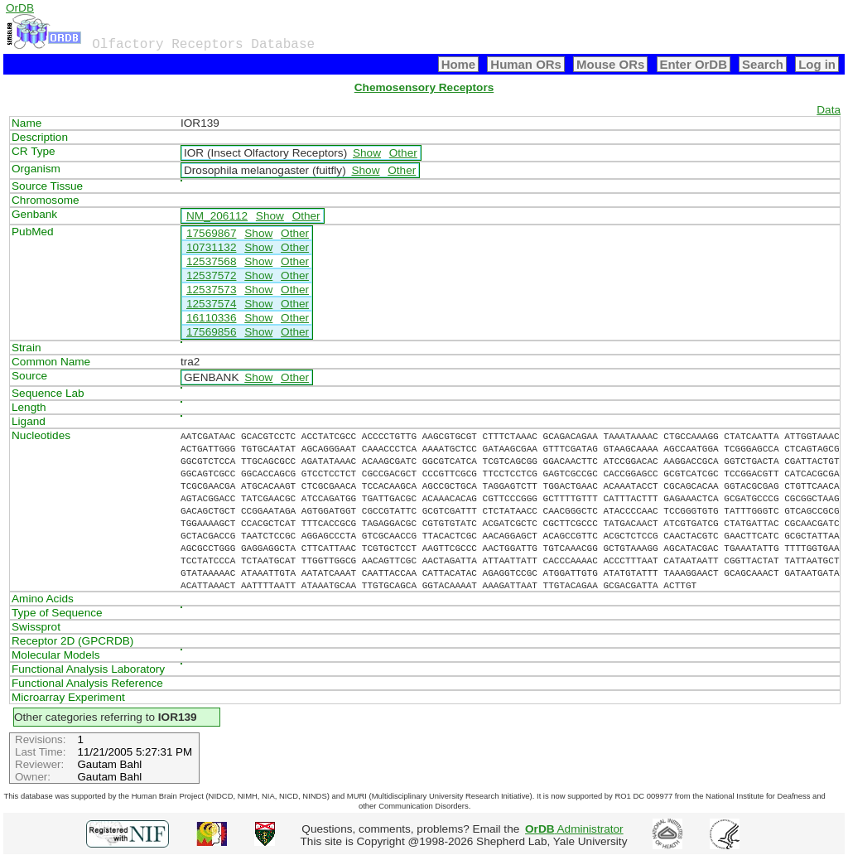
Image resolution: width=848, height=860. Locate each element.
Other (403, 153)
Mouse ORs (610, 64)
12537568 (211, 261)
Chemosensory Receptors (424, 87)
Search (762, 64)
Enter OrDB (693, 64)
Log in (817, 64)
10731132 (211, 247)
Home (458, 64)
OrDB (20, 8)
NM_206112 (217, 216)
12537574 (211, 303)
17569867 (211, 233)
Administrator (574, 829)
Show (367, 153)
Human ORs (525, 64)
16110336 (211, 318)
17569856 (211, 332)
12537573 (211, 289)
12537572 (211, 275)
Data (829, 110)
